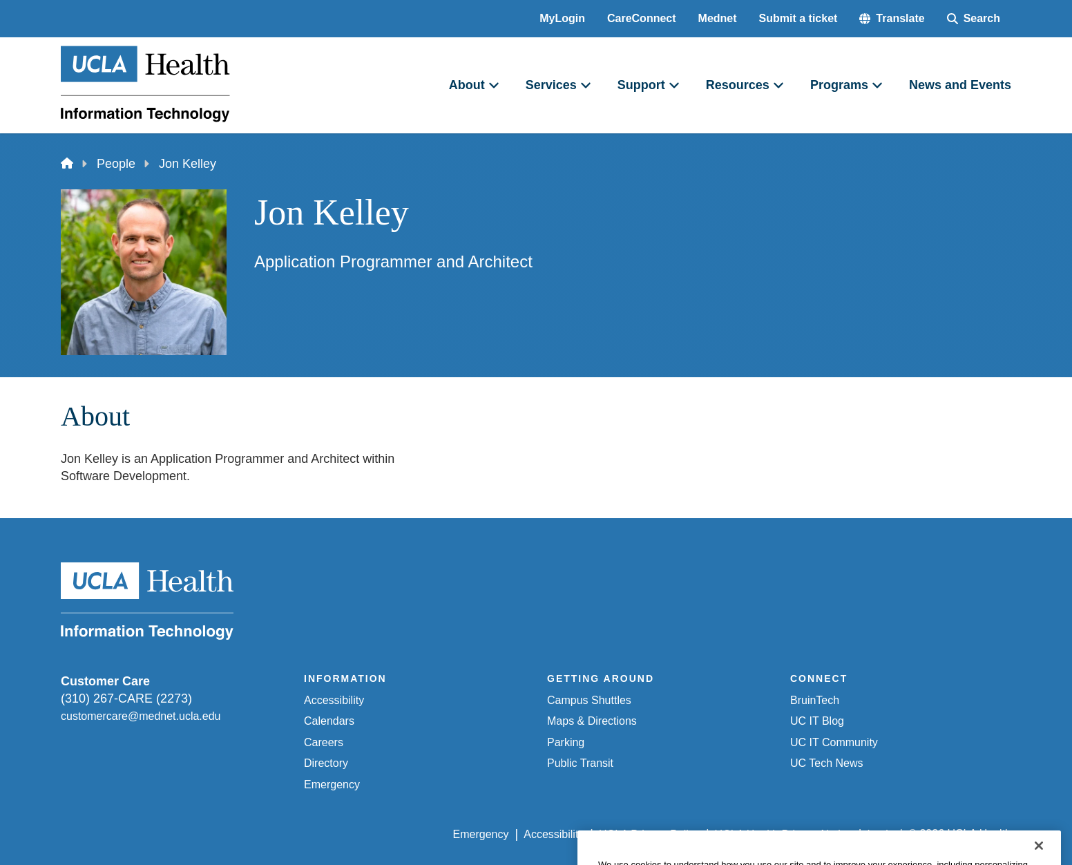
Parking (565, 742)
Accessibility (334, 700)
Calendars (329, 721)
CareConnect (641, 18)
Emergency (332, 784)
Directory (326, 763)
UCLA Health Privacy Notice (783, 834)
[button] (891, 18)
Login (880, 834)
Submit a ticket (798, 18)
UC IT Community (834, 742)
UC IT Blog (817, 721)
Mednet (717, 18)
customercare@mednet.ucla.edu (140, 716)
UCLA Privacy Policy (649, 834)
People (116, 164)
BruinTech (814, 700)
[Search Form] (973, 18)
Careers (323, 742)
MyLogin (562, 18)
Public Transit (580, 763)
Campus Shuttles (589, 700)
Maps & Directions (592, 721)
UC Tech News (826, 763)
